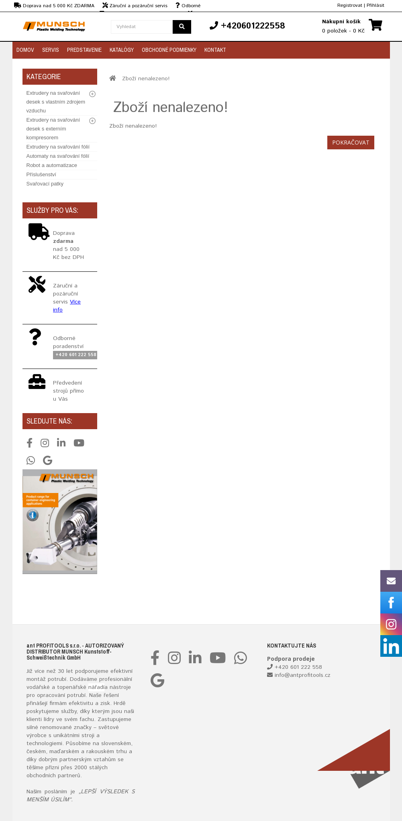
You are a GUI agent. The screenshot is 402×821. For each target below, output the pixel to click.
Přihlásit (375, 5)
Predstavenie (84, 49)
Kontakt (215, 49)
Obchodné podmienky (169, 49)
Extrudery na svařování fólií (58, 147)
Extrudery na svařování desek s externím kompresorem (53, 129)
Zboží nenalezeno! (145, 79)
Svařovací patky (45, 184)
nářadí (96, 687)
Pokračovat (350, 142)
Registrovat (349, 5)
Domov (25, 49)
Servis (50, 49)
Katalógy (122, 49)
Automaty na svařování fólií (58, 156)
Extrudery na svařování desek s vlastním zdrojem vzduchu (56, 102)
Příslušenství (41, 174)
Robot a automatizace (52, 165)
